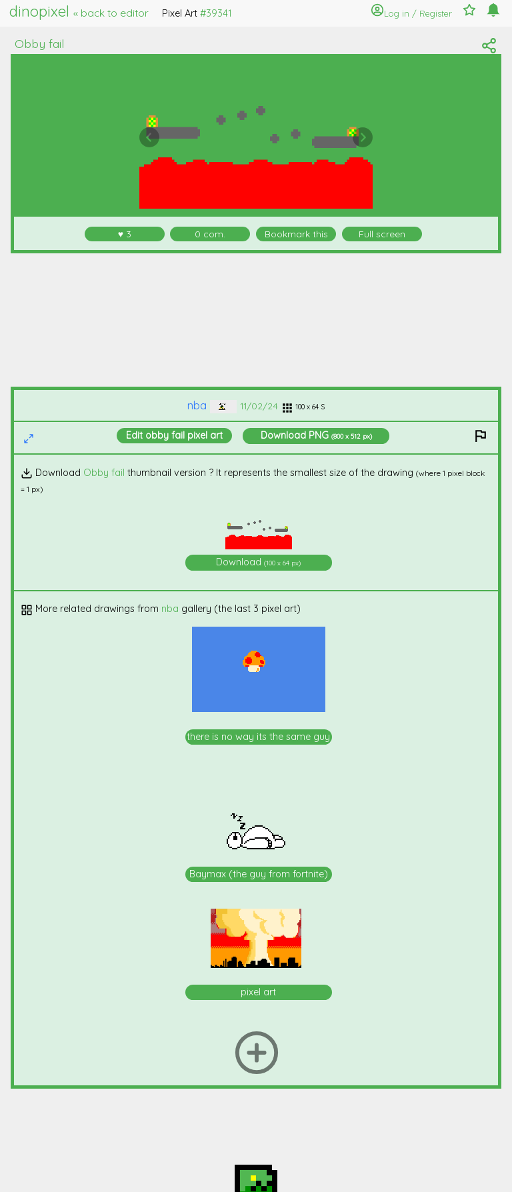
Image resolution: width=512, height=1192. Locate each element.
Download (316, 435)
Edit (174, 435)
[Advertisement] (256, 320)
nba (212, 405)
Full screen (382, 233)
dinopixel (79, 11)
